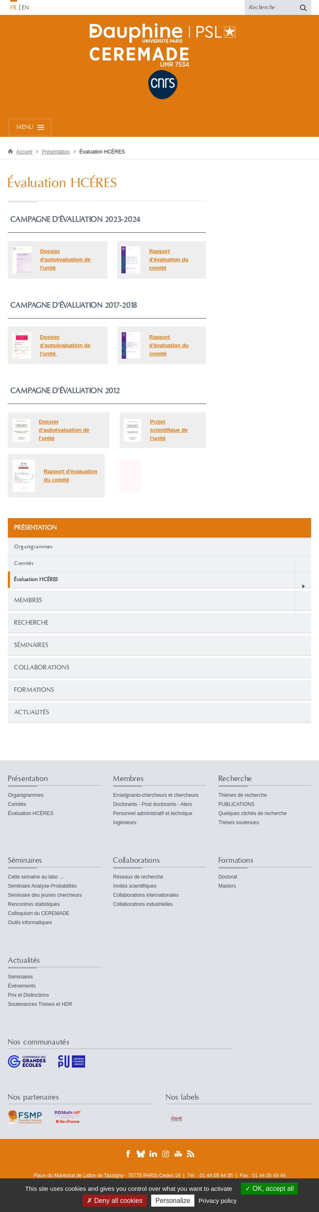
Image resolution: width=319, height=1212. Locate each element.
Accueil (24, 152)
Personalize (172, 1200)
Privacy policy (218, 1200)
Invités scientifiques (134, 886)
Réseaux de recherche (138, 877)
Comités (24, 563)
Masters (227, 886)
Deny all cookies (114, 1200)
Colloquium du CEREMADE (38, 913)
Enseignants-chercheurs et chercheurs (155, 795)
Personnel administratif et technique (152, 813)
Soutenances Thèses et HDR (40, 1004)
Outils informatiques (30, 922)
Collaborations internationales (146, 895)
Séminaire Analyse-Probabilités (42, 886)
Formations (34, 690)
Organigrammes (33, 546)
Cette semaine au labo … (36, 877)
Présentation (56, 152)
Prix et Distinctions (28, 995)
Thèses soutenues (238, 822)
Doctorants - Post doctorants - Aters (152, 804)
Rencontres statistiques (34, 904)
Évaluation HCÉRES (30, 813)
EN (25, 8)
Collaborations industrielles (142, 904)
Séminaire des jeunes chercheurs (45, 895)
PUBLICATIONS (236, 804)
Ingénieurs (124, 822)
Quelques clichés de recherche (252, 813)
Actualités (31, 712)
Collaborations (42, 668)
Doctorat (227, 877)
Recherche (31, 623)
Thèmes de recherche (242, 795)
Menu (24, 127)
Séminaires (31, 645)
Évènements (22, 986)
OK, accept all (269, 1188)
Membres (28, 600)
